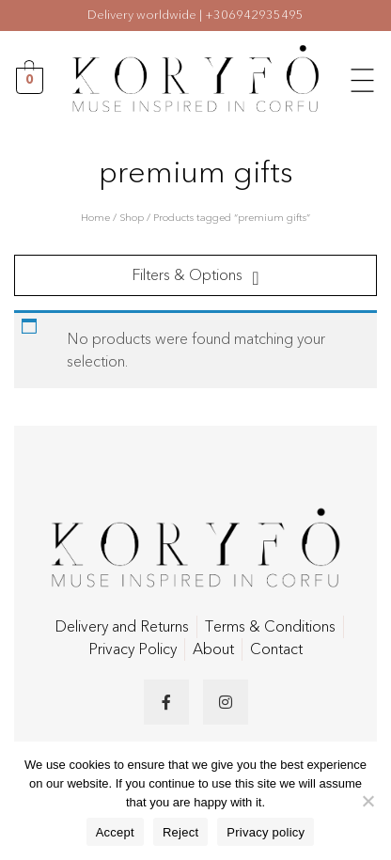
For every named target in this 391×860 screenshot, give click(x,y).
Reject (180, 832)
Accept (115, 832)
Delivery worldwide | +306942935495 (195, 15)
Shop (131, 218)
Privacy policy (266, 832)
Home (95, 218)
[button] (363, 78)
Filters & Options (187, 275)
